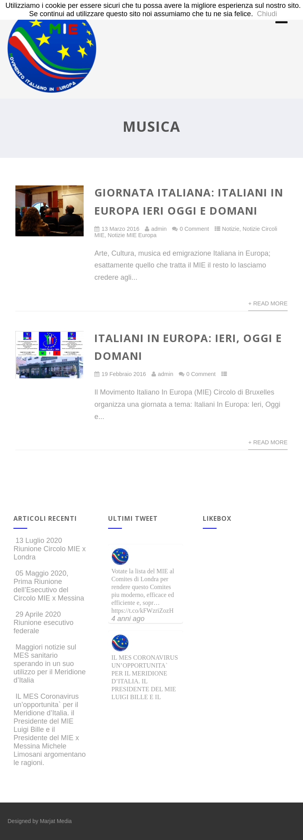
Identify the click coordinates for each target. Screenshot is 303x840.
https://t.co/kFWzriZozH (142, 610)
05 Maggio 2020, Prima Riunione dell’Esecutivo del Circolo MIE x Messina (48, 585)
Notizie (230, 229)
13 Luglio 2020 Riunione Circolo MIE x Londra (49, 549)
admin (158, 229)
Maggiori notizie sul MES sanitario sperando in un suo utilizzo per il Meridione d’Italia (49, 663)
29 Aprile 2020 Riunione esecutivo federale (43, 622)
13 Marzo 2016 (120, 229)
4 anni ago (127, 619)
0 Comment (194, 229)
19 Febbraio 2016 (123, 374)
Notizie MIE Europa (132, 235)
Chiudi (267, 14)
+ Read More (268, 303)
